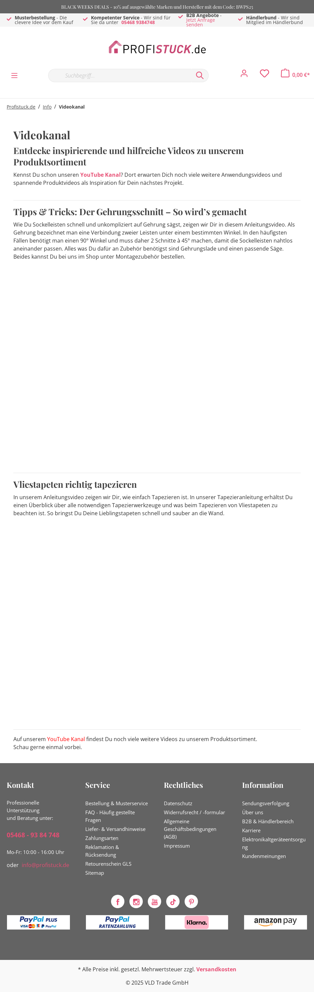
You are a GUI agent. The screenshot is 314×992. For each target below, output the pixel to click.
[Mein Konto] (244, 75)
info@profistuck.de (45, 865)
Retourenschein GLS (108, 863)
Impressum (177, 845)
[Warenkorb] (295, 75)
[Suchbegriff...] (119, 75)
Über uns (252, 812)
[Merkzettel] (264, 75)
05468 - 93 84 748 (33, 835)
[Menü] (14, 75)
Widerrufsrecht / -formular (194, 812)
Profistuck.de (21, 107)
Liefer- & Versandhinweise (115, 829)
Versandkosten (216, 969)
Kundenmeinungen (264, 856)
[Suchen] (200, 75)
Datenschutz (178, 803)
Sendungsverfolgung (265, 803)
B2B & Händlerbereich (268, 821)
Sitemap (94, 872)
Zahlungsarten (101, 838)
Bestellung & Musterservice (116, 803)
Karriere (251, 830)
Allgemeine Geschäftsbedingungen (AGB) (190, 829)
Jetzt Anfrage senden (200, 22)
